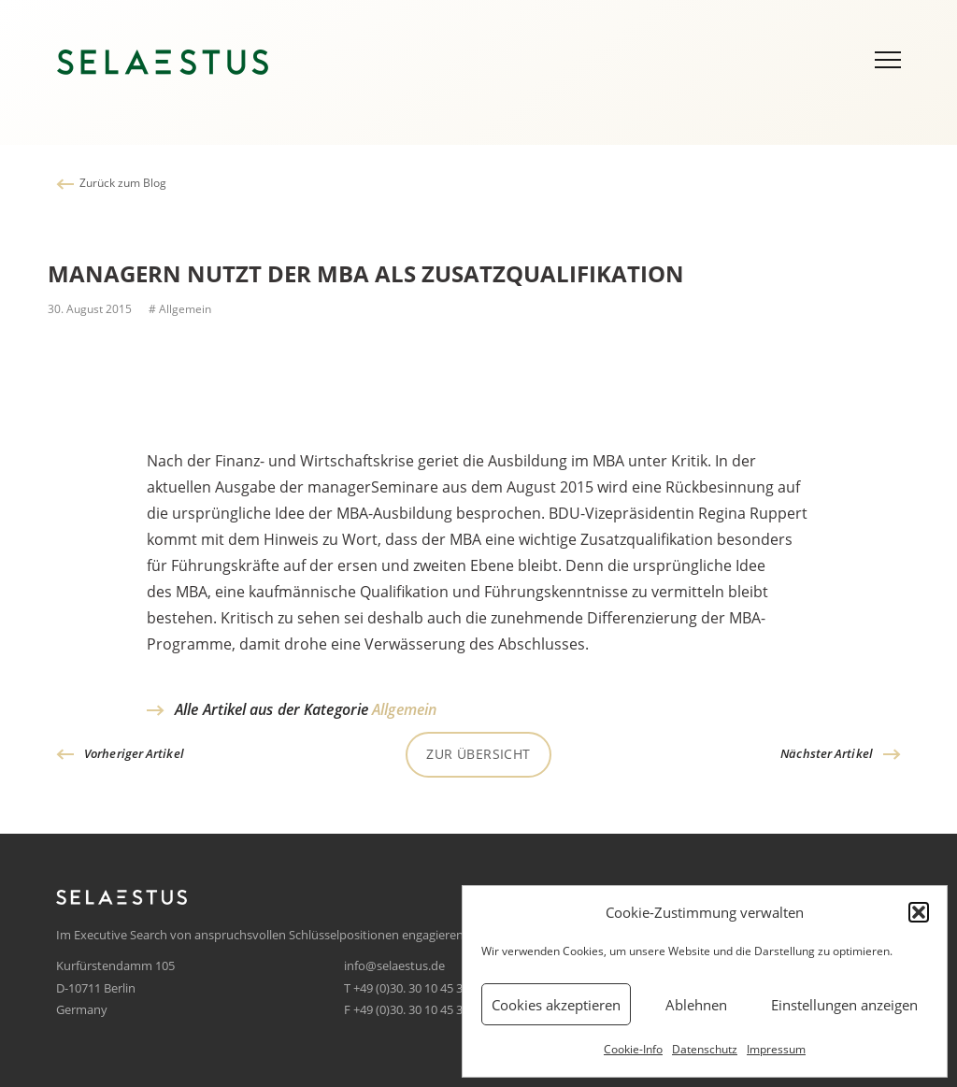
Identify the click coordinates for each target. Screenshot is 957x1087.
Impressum (776, 1049)
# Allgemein (178, 309)
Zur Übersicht (478, 754)
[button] (918, 912)
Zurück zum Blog (122, 183)
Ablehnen (696, 1004)
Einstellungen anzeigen (844, 1004)
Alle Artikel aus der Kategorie (305, 709)
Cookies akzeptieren (556, 1004)
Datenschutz (704, 1049)
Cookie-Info (633, 1049)
